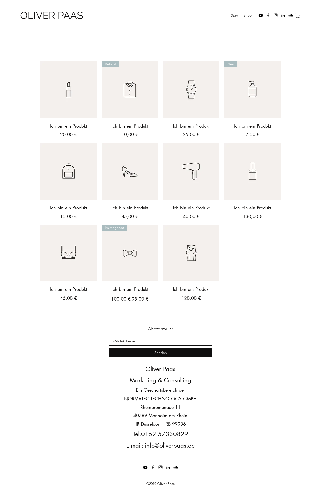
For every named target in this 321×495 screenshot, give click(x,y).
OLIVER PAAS (51, 15)
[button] (298, 15)
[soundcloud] (290, 15)
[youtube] (260, 15)
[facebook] (268, 15)
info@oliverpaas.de (170, 445)
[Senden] (160, 352)
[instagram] (275, 15)
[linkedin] (283, 15)
